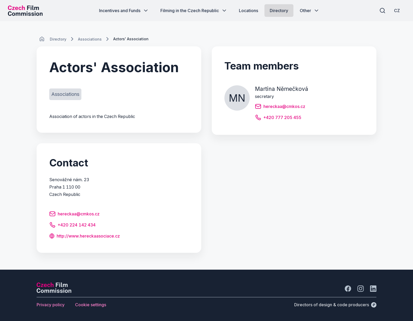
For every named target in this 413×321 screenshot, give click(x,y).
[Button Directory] (278, 10)
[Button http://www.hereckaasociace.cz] (84, 236)
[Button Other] (309, 10)
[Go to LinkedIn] (373, 288)
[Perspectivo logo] (54, 291)
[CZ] (397, 10)
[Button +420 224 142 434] (72, 226)
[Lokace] (58, 39)
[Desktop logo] (25, 10)
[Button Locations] (248, 10)
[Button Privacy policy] (51, 305)
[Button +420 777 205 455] (278, 118)
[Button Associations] (65, 94)
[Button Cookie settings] (90, 305)
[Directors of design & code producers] (335, 305)
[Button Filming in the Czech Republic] (194, 10)
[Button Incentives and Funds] (124, 10)
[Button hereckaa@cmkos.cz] (74, 215)
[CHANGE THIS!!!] (42, 39)
